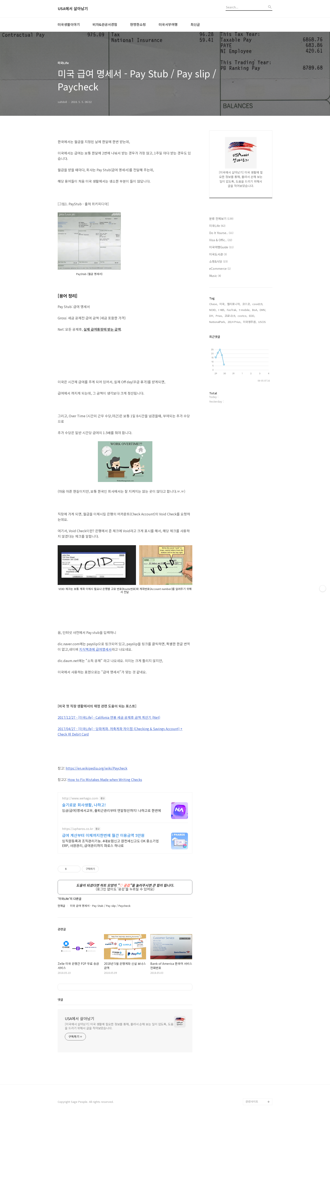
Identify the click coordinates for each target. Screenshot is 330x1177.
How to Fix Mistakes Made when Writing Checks (105, 838)
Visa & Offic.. (220, 240)
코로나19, (230, 316)
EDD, (252, 316)
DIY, (211, 316)
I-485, (221, 310)
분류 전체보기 (221, 218)
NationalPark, (217, 322)
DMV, (263, 310)
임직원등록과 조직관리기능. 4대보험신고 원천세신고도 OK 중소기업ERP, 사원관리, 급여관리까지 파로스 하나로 (110, 902)
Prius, (219, 316)
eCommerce (220, 268)
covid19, (257, 304)
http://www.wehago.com (80, 857)
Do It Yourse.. (221, 233)
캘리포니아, (234, 304)
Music (215, 276)
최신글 (195, 24)
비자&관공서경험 (105, 24)
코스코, (246, 304)
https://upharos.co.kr (77, 887)
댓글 (60, 1058)
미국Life (217, 226)
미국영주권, (250, 322)
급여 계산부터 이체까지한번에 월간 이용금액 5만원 (103, 894)
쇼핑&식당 (218, 261)
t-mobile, (244, 310)
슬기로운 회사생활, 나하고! (84, 863)
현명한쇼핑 (138, 24)
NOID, (213, 310)
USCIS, (262, 322)
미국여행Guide (221, 247)
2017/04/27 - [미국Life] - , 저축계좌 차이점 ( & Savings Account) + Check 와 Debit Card (120, 790)
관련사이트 (252, 1160)
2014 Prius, (234, 322)
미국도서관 (218, 254)
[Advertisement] (125, 164)
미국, (222, 304)
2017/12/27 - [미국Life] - (109, 776)
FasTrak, (232, 310)
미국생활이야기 (69, 24)
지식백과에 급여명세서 (95, 708)
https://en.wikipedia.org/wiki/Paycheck (96, 826)
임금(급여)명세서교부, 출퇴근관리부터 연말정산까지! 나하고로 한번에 (111, 869)
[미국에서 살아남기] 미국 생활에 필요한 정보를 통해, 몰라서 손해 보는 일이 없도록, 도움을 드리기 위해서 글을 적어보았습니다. (119, 1085)
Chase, (213, 304)
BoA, (255, 310)
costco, (242, 316)
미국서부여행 (168, 24)
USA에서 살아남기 (73, 8)
